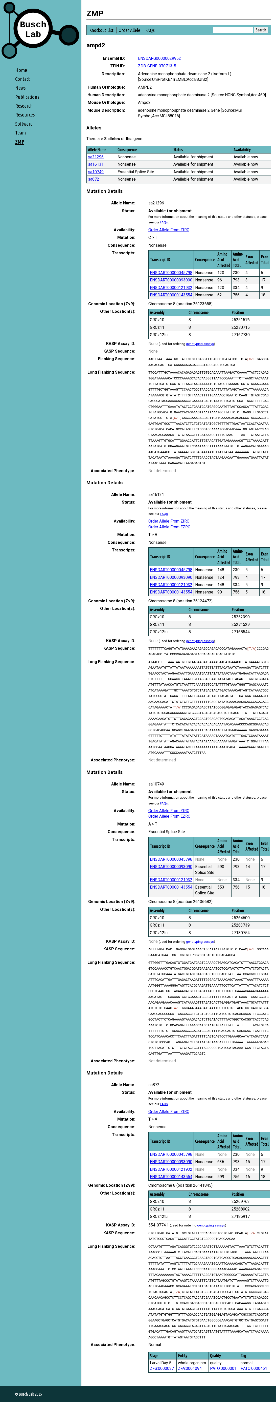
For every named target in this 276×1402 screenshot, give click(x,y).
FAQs (150, 30)
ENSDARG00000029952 (159, 58)
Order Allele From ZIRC (168, 229)
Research (24, 106)
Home (21, 70)
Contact (22, 79)
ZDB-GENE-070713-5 (157, 66)
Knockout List (101, 30)
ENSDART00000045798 (171, 272)
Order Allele (129, 30)
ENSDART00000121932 (171, 287)
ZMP (19, 142)
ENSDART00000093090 (171, 280)
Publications (27, 97)
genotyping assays (200, 344)
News (20, 88)
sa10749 (96, 171)
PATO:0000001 (223, 1368)
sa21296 (96, 157)
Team (20, 133)
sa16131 (96, 164)
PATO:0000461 (254, 1368)
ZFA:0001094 (190, 1368)
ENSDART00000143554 (171, 295)
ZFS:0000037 (162, 1368)
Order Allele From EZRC (169, 527)
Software (24, 124)
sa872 (93, 179)
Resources (25, 115)
